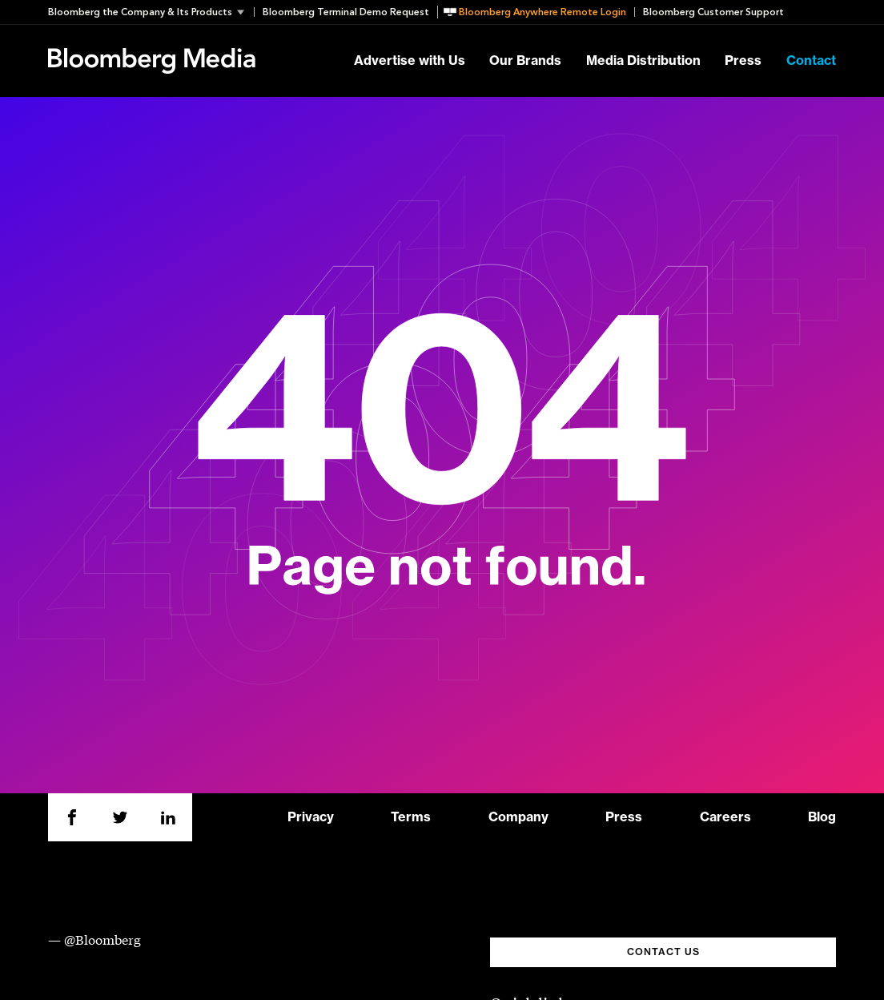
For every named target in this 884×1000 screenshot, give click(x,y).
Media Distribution (643, 60)
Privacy (310, 817)
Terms (411, 817)
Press (743, 60)
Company (518, 817)
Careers (725, 817)
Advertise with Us (409, 60)
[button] (151, 12)
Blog (822, 817)
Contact (811, 60)
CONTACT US (663, 952)
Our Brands (525, 60)
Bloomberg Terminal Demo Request (346, 12)
